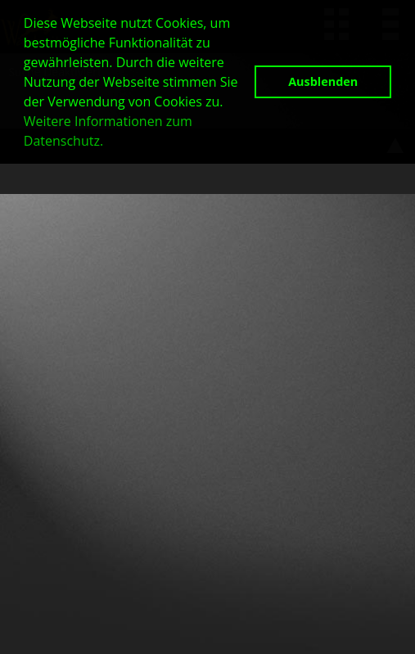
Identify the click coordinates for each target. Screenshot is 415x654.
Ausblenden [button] (323, 81)
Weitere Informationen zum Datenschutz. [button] (108, 131)
